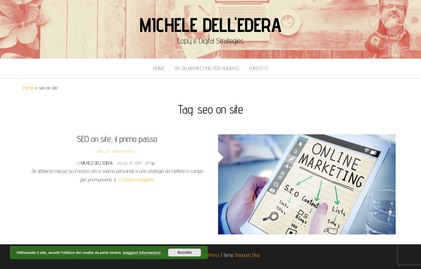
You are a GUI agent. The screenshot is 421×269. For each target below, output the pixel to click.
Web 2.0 (102, 151)
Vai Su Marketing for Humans (206, 68)
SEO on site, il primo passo (117, 139)
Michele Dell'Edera (210, 25)
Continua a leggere (136, 179)
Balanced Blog (247, 255)
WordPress (209, 255)
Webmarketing (123, 151)
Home (158, 68)
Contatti (258, 68)
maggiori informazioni (142, 253)
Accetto (184, 252)
